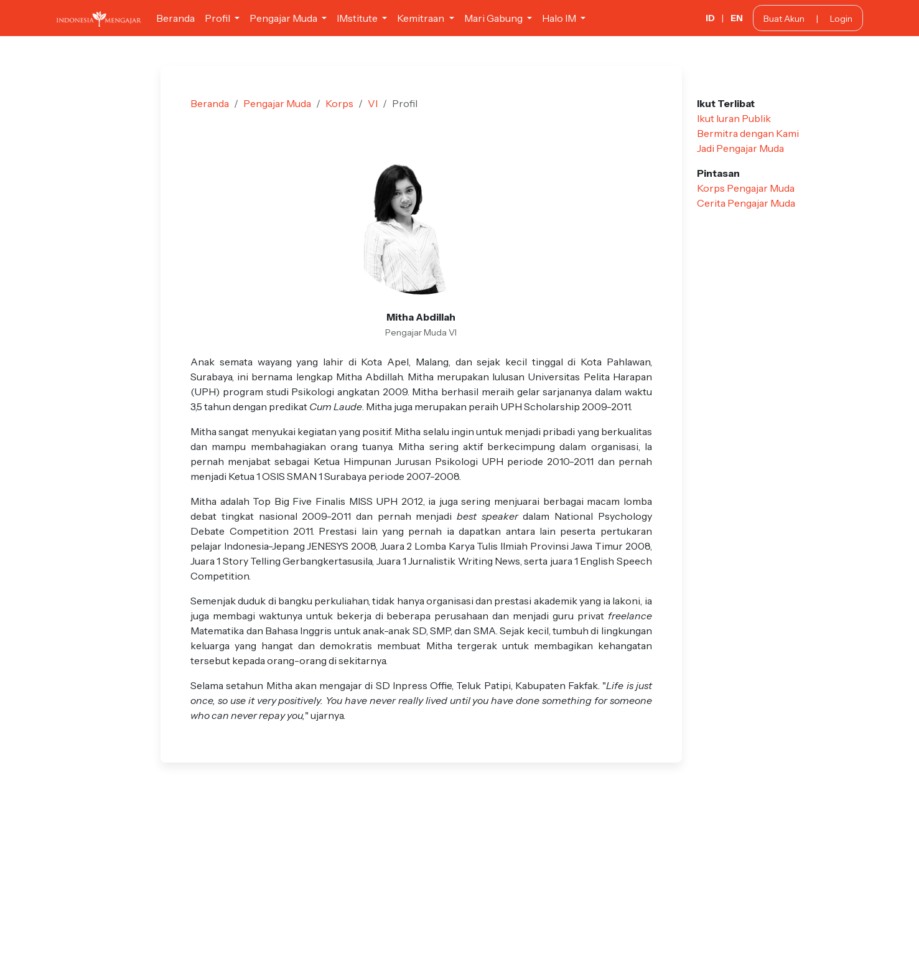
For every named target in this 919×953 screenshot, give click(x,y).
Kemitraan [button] (421, 18)
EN (736, 18)
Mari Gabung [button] (494, 18)
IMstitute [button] (358, 18)
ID (710, 18)
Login (841, 18)
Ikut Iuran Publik (734, 118)
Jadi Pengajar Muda (740, 148)
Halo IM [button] (560, 18)
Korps (339, 103)
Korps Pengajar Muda (746, 188)
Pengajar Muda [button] (284, 18)
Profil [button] (218, 18)
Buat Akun (784, 18)
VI (373, 103)
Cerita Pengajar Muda (746, 203)
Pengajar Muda (277, 103)
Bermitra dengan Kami (748, 133)
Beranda (175, 18)
